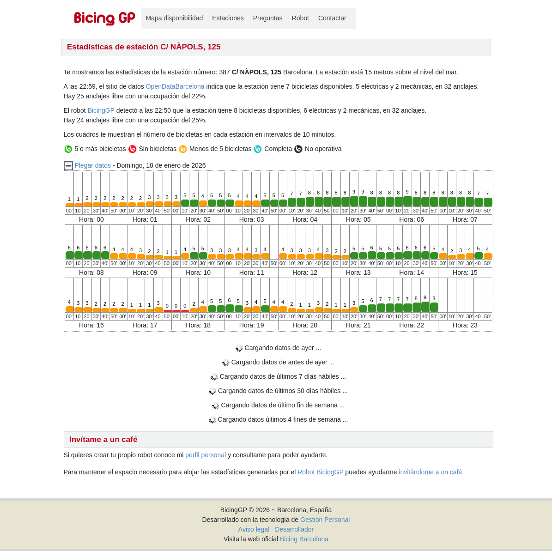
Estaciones (227, 18)
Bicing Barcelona (304, 539)
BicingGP (101, 110)
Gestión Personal (325, 519)
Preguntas (268, 18)
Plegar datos (92, 165)
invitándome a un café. (431, 472)
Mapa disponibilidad (174, 18)
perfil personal (205, 455)
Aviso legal (253, 529)
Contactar (332, 18)
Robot (300, 18)
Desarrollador (294, 529)
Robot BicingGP (320, 472)
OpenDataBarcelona (175, 86)
